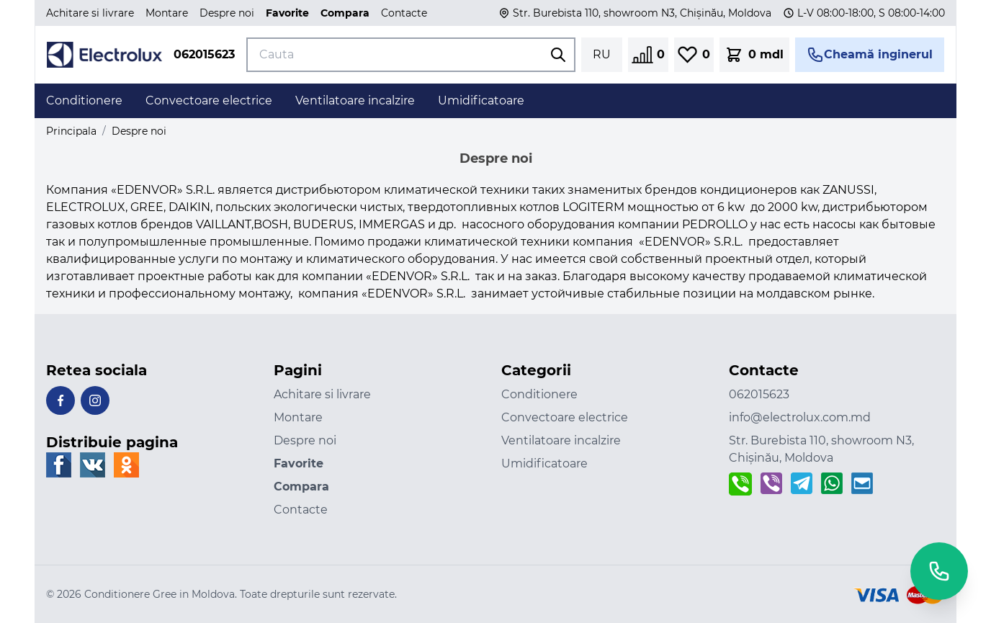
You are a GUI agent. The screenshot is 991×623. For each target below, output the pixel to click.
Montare (166, 12)
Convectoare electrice (564, 417)
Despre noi (226, 12)
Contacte (404, 12)
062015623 (204, 54)
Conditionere (539, 394)
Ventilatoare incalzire (561, 440)
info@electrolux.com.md (800, 417)
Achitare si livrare (90, 12)
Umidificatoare (544, 463)
